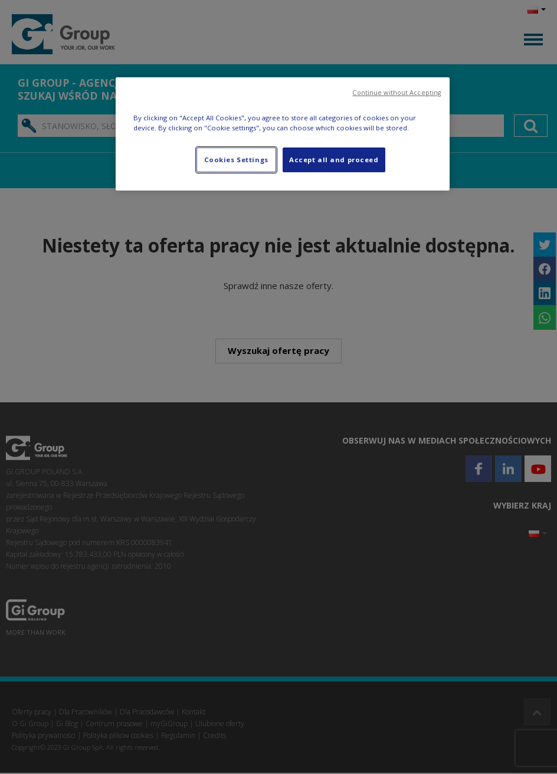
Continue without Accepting (396, 92)
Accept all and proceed (334, 159)
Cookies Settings (236, 159)
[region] (283, 134)
